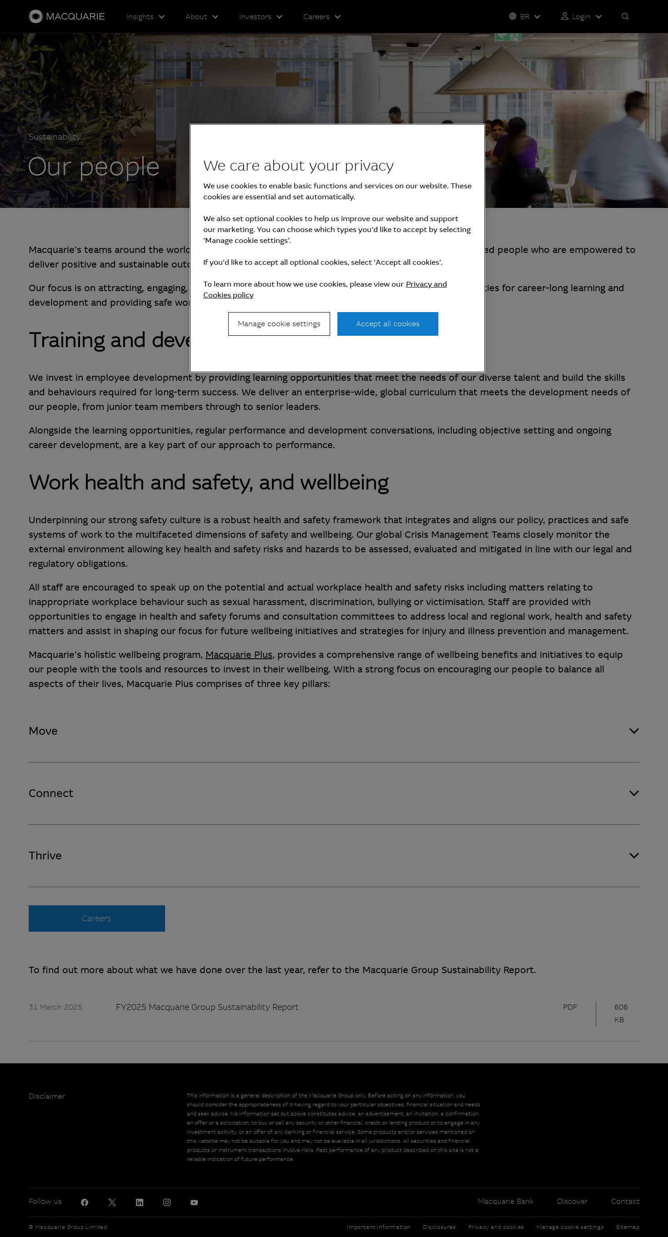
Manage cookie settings (279, 323)
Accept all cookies (388, 323)
